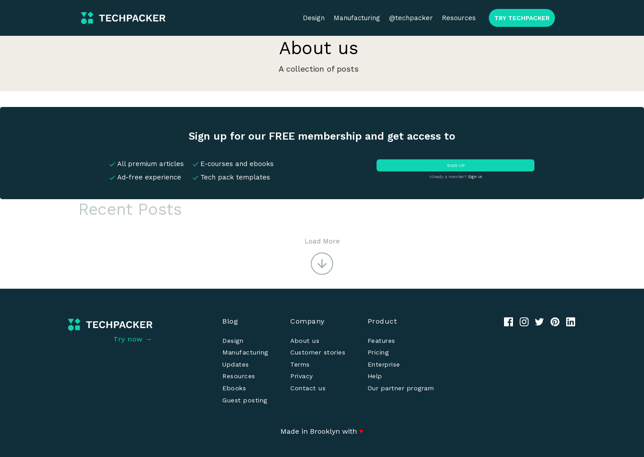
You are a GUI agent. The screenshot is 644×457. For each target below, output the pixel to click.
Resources (459, 18)
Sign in (475, 177)
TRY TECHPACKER (522, 17)
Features (381, 340)
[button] (322, 255)
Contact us (308, 388)
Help (375, 376)
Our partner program (401, 388)
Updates (235, 364)
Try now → (133, 339)
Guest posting (244, 400)
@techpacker (411, 18)
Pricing (378, 352)
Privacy (301, 376)
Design (314, 18)
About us (304, 340)
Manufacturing (357, 18)
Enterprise (384, 364)
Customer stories (317, 352)
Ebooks (234, 388)
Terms (300, 364)
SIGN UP (456, 165)
